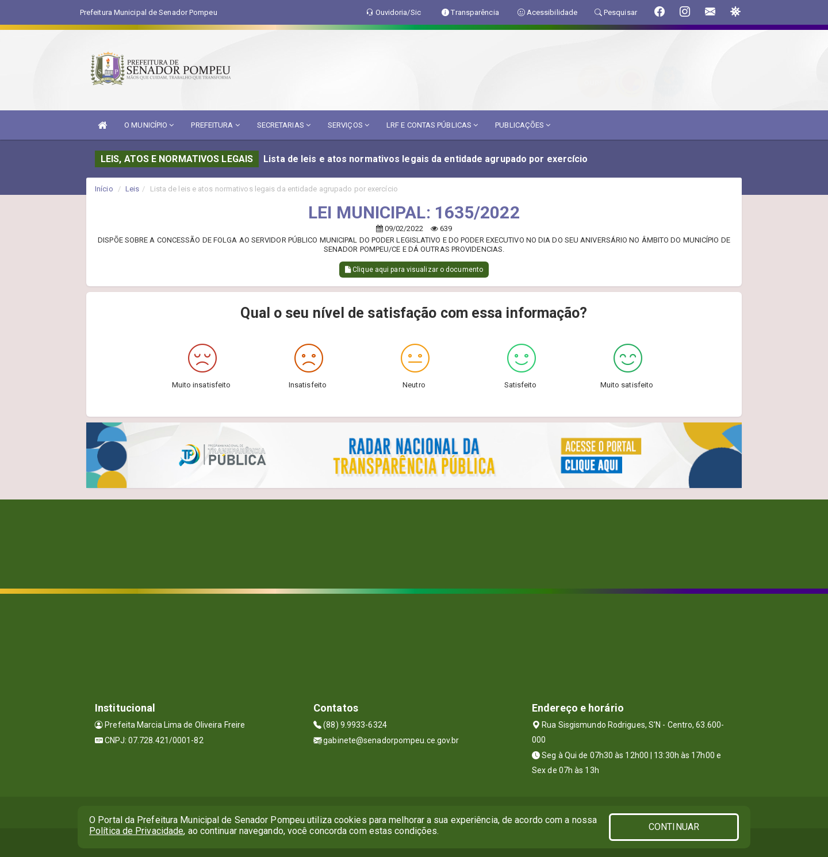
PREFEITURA (215, 125)
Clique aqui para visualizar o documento (414, 270)
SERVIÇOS (348, 125)
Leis (132, 189)
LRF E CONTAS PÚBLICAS (432, 125)
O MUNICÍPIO (149, 125)
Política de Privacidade (136, 830)
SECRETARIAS (283, 125)
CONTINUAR (674, 826)
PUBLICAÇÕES (522, 125)
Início (104, 189)
